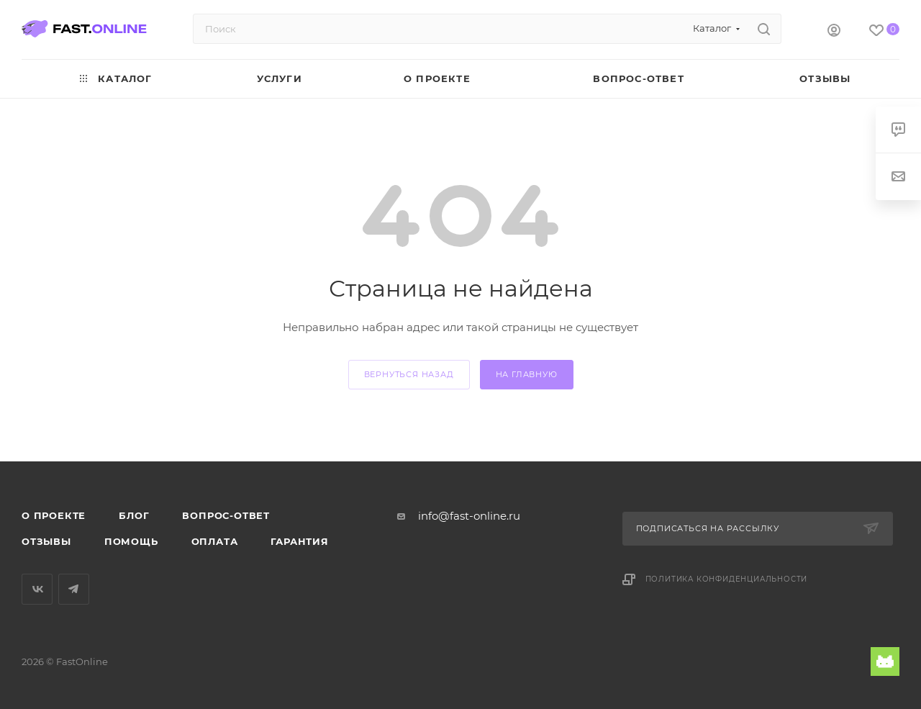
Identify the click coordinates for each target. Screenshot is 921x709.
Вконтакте (37, 589)
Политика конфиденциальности (726, 579)
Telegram (73, 589)
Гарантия (299, 541)
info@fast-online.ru (469, 516)
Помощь (131, 541)
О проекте (54, 515)
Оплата (214, 541)
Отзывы (46, 541)
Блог (134, 515)
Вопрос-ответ (226, 515)
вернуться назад (409, 374)
